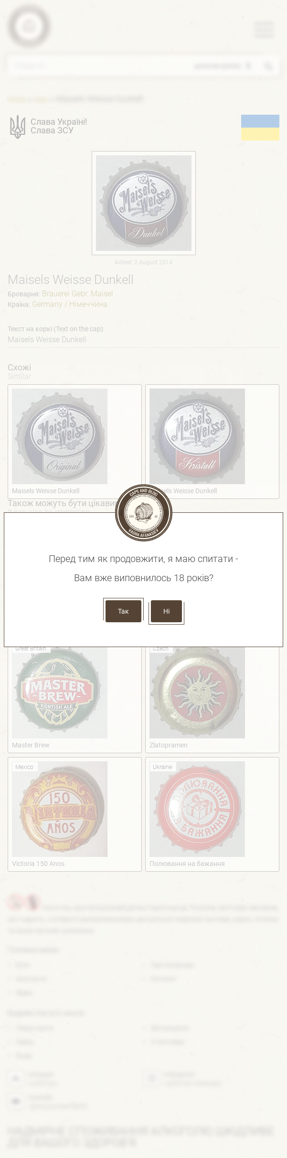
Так (123, 611)
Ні (166, 611)
